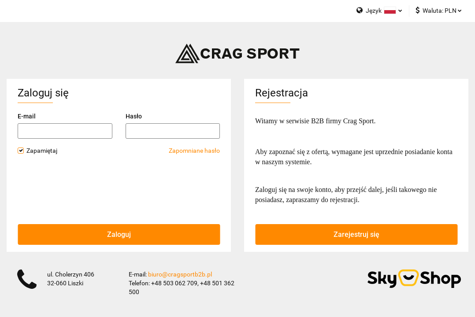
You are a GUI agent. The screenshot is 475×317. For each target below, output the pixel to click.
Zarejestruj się (356, 234)
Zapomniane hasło (194, 150)
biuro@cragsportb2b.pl (180, 274)
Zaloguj (119, 234)
